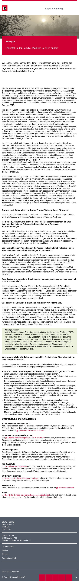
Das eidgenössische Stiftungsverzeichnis (22, 478)
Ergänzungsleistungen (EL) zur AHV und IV (26, 438)
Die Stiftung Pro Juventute (16, 466)
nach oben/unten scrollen (75, 577)
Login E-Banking (56, 8)
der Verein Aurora (66, 488)
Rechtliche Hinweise (10, 572)
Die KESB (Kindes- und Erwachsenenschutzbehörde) (27, 495)
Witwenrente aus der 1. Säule (31, 430)
